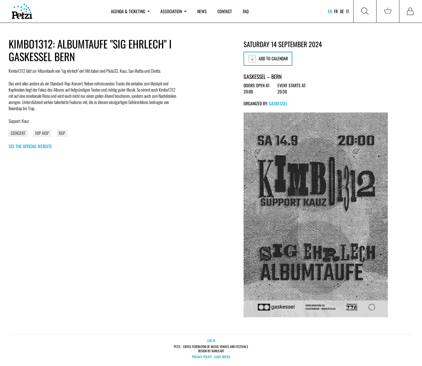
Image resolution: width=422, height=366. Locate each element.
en (330, 11)
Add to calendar (268, 58)
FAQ (246, 11)
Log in (211, 340)
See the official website (30, 146)
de (342, 11)
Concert (18, 133)
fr (336, 11)
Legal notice (222, 357)
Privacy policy (202, 357)
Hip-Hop (42, 133)
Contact (224, 11)
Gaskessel (278, 103)
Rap (62, 133)
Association (173, 11)
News (202, 11)
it (347, 11)
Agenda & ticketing (130, 11)
